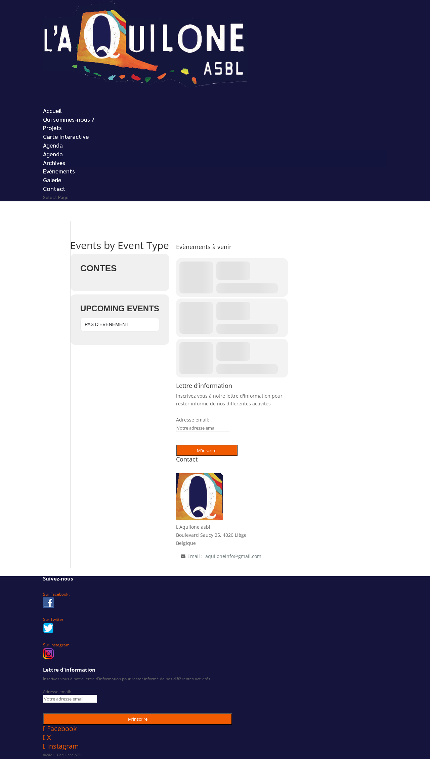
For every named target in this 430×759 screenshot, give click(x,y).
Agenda (53, 154)
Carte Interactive (66, 136)
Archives (54, 162)
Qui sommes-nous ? (68, 119)
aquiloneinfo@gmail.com (233, 556)
